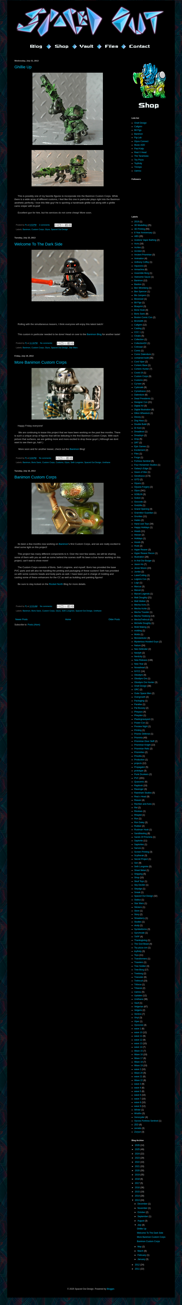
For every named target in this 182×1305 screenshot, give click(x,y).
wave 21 (138, 1076)
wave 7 (137, 1099)
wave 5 (137, 1091)
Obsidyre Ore (140, 678)
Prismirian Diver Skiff (144, 741)
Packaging (139, 700)
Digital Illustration (142, 409)
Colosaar (138, 347)
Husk (136, 546)
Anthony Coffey (141, 262)
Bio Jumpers (140, 295)
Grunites (138, 516)
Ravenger (139, 789)
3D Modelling (140, 225)
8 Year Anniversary (143, 232)
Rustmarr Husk (141, 829)
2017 (137, 1183)
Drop (136, 439)
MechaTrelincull (141, 619)
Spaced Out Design (59, 229)
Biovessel (138, 299)
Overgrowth (139, 697)
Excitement (139, 450)
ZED (136, 1124)
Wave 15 (138, 1051)
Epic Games (140, 446)
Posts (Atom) (34, 624)
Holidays (138, 538)
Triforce (137, 984)
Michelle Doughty (142, 623)
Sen (136, 863)
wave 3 (137, 1084)
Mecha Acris (140, 605)
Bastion (137, 284)
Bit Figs (137, 130)
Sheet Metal (140, 870)
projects (138, 763)
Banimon (26, 229)
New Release (140, 660)
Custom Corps (37, 229)
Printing (138, 730)
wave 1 (137, 1028)
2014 (137, 1196)
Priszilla (138, 756)
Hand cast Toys (141, 524)
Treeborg (138, 973)
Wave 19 (138, 1065)
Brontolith (138, 321)
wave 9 (137, 1106)
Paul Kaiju (139, 148)
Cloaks (137, 336)
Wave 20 (138, 1073)
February (142, 1255)
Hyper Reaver (141, 549)
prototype (138, 770)
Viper (136, 1021)
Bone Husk (139, 310)
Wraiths (137, 1113)
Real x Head (140, 796)
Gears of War (140, 472)
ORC (136, 689)
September (143, 1216)
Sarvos (137, 848)
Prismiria (138, 737)
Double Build (140, 424)
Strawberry (139, 918)
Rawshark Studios (143, 792)
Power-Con (139, 723)
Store (136, 911)
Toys (136, 955)
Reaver (137, 800)
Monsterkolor (140, 638)
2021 (137, 1166)
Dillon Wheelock (142, 413)
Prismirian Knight (142, 745)
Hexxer (137, 535)
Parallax (138, 704)
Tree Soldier (140, 966)
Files (136, 453)
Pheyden (138, 715)
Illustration (139, 557)
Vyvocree (138, 1025)
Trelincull (138, 980)
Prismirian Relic (141, 748)
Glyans (137, 483)
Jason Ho (138, 564)
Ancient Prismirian (143, 254)
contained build (141, 358)
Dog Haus (139, 420)
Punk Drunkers (141, 774)
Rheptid (138, 815)
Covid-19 (138, 372)
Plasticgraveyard (142, 719)
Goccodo (138, 501)
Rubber (137, 826)
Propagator (139, 767)
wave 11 (138, 1036)
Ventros (138, 1014)
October (141, 1212)
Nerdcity (138, 656)
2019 (136, 221)
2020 (137, 1170)
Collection (139, 339)
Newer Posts (21, 619)
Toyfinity (138, 163)
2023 (137, 1158)
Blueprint (138, 306)
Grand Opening (141, 509)
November (142, 1208)
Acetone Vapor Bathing (145, 240)
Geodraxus (139, 476)
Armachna (139, 269)
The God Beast (141, 944)
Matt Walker (140, 601)
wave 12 (138, 1040)
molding (138, 630)
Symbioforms (140, 929)
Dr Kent (138, 428)
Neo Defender (141, 649)
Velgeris (138, 1010)
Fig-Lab (138, 137)
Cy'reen (138, 383)
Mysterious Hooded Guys (146, 641)
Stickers (138, 907)
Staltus (137, 899)
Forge (137, 457)
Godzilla (138, 505)
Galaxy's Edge (141, 468)
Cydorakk (138, 387)
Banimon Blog (94, 334)
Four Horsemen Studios (145, 465)
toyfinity (138, 951)
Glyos (47, 229)
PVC (136, 778)
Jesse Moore (140, 568)
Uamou (137, 171)
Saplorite (138, 840)
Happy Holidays (141, 527)
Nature (137, 645)
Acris (136, 243)
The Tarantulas (141, 156)
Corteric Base (140, 365)
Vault (136, 1003)
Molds (137, 634)
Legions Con (140, 579)
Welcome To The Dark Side (38, 244)
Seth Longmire (77, 462)
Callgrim (138, 126)
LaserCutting (140, 575)
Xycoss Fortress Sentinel (146, 1121)
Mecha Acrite (140, 608)
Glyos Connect (141, 141)
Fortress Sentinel (142, 461)
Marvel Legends (142, 593)
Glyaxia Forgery (142, 487)
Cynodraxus (140, 391)
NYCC (137, 671)
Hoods (137, 542)
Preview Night (141, 726)
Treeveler (138, 977)
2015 (137, 1191)
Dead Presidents (142, 398)
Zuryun (137, 1132)
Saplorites (139, 844)
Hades (137, 520)
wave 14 (138, 1047)
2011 (137, 1269)
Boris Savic (36, 462)
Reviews (138, 811)
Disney (137, 417)
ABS (136, 236)
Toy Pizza (138, 160)
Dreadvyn (138, 435)
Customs (59, 462)
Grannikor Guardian (143, 513)
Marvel (137, 590)
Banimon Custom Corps (35, 477)
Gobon (137, 498)
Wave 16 (138, 1054)
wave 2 (137, 1069)
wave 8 (137, 1102)
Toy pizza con (140, 947)
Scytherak (139, 855)
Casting (138, 328)
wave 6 (137, 1095)
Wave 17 (138, 1058)
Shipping (138, 874)
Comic (137, 350)
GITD (136, 479)
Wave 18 (138, 1062)
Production (139, 759)
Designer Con (140, 402)
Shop (136, 877)
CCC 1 (137, 332)
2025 (137, 1149)
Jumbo (137, 571)
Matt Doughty (140, 597)
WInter (137, 1110)
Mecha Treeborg (142, 616)
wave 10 (138, 1032)
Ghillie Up (23, 67)
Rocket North (56, 584)
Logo (136, 582)
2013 (137, 1200)
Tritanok (138, 988)
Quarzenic (139, 781)
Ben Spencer (140, 291)
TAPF (137, 936)
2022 (137, 1162)
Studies (137, 922)
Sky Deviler (139, 885)
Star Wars (73, 347)
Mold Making (140, 627)
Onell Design (140, 123)
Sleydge (138, 888)
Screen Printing (141, 852)
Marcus (137, 586)
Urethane (106, 462)
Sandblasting (140, 833)
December (142, 1204)
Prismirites (139, 752)
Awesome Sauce (142, 277)
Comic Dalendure (142, 354)
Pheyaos (138, 712)
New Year (138, 664)
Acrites (137, 247)
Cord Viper (139, 361)
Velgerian (138, 1006)
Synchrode (139, 933)
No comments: (46, 343)
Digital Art (138, 406)
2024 (137, 1153)
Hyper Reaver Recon (144, 553)
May (139, 1246)
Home (68, 619)
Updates (138, 995)
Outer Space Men (142, 693)
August (141, 1221)
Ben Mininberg (141, 288)
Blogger (110, 1289)
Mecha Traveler (141, 612)
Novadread (139, 667)
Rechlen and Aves (143, 804)
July (139, 1225)
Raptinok (138, 785)
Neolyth (138, 653)
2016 (137, 1187)
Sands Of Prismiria (143, 837)
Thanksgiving (140, 940)
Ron (136, 818)
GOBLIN (138, 494)
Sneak (137, 892)
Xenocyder (139, 1117)
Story (136, 914)
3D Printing (139, 229)
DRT (136, 442)
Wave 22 (138, 1080)
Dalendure (139, 394)
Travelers (138, 962)
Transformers (140, 958)
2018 (137, 1179)
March (140, 1251)
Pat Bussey (139, 708)
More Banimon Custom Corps (40, 362)
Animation (139, 258)
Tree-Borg (139, 969)
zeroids (137, 1128)
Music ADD (139, 145)
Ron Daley (139, 822)
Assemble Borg (141, 273)
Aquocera (138, 266)
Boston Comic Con (143, 317)
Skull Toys (139, 881)
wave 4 (137, 1087)
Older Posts (114, 619)
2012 (137, 1264)
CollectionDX (140, 343)
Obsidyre (138, 675)
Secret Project (141, 859)
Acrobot (138, 251)
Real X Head (140, 152)
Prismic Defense (142, 734)
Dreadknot (139, 431)
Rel (135, 807)
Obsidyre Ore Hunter (144, 682)
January (141, 1259)
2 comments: (45, 225)
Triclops (138, 167)
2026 (137, 1145)
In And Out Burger (143, 560)
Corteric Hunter (141, 369)
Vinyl (136, 1017)
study (136, 925)
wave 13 (138, 1043)
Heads (137, 531)
